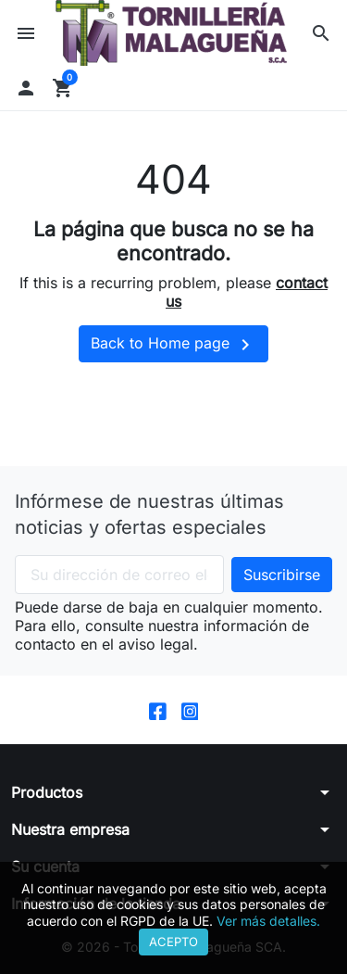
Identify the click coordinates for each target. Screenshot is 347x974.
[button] (321, 33)
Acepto (173, 941)
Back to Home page (173, 345)
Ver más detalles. (268, 921)
